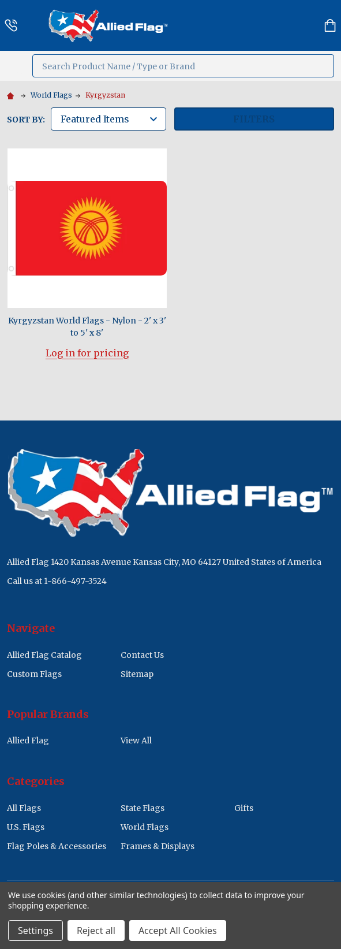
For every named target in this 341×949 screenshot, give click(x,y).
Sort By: (26, 119)
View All (136, 740)
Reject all (96, 930)
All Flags (24, 808)
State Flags (142, 808)
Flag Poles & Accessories (56, 846)
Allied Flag (28, 740)
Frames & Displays (157, 846)
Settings (35, 930)
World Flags (144, 827)
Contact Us (142, 655)
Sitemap (137, 674)
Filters (254, 119)
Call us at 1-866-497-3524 (57, 581)
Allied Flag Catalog (44, 655)
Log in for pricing (87, 353)
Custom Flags (34, 674)
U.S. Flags (25, 827)
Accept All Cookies (177, 930)
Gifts (243, 808)
